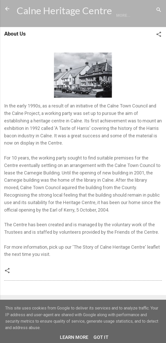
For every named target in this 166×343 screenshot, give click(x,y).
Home (26, 29)
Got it (100, 337)
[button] (159, 49)
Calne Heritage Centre (64, 10)
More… (48, 29)
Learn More (74, 337)
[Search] (159, 10)
